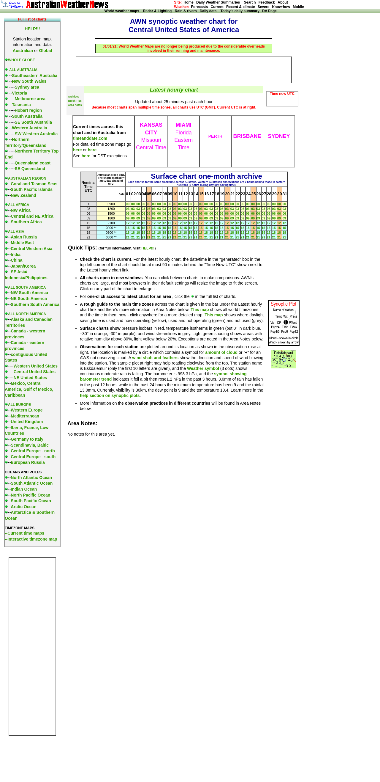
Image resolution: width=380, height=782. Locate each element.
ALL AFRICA (18, 205)
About (283, 2)
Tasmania (21, 104)
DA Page (269, 11)
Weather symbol (203, 368)
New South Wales (29, 81)
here (77, 149)
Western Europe (26, 410)
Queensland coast (33, 163)
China (16, 260)
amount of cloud (221, 352)
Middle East (22, 242)
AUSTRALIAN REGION (27, 178)
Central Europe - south (33, 456)
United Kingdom (27, 421)
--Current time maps (24, 533)
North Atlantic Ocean (31, 477)
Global (45, 50)
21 (127, 237)
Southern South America (35, 304)
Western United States (36, 366)
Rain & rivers (187, 11)
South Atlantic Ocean (32, 483)
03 (127, 209)
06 (127, 213)
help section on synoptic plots (110, 395)
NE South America (29, 298)
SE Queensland (30, 168)
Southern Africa (26, 221)
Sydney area (27, 87)
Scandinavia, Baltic (30, 445)
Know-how (281, 7)
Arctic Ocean (23, 506)
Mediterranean (25, 416)
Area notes (75, 104)
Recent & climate (240, 7)
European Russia (28, 462)
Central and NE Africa (32, 216)
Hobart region (28, 110)
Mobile (298, 7)
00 (127, 204)
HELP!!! (147, 248)
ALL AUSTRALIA (23, 70)
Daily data (210, 11)
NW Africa (20, 210)
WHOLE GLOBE (21, 60)
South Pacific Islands (32, 189)
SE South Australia (33, 122)
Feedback (267, 2)
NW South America (29, 292)
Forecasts (199, 7)
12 (127, 223)
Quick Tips (75, 100)
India (15, 254)
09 (127, 218)
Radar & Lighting (158, 11)
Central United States (35, 371)
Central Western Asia (31, 248)
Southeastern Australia (34, 75)
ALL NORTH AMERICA (27, 314)
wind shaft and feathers (155, 357)
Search (249, 2)
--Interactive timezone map (31, 539)
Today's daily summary (239, 11)
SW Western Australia (36, 133)
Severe (263, 7)
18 (127, 232)
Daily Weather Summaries (219, 2)
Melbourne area (30, 98)
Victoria (19, 93)
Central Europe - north (33, 450)
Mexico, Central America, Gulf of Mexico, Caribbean (29, 389)
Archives (73, 96)
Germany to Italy (27, 439)
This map (200, 309)
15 (127, 228)
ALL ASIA (16, 232)
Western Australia (29, 127)
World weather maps (122, 11)
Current (216, 7)
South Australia (27, 116)
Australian (23, 50)
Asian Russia (24, 237)
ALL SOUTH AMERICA (27, 287)
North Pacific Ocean (30, 495)
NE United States (30, 377)
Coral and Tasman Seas (34, 183)
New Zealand (23, 195)
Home (188, 2)
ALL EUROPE (19, 405)
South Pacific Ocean (31, 500)
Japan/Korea (23, 266)
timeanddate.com (90, 138)
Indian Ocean (24, 489)
